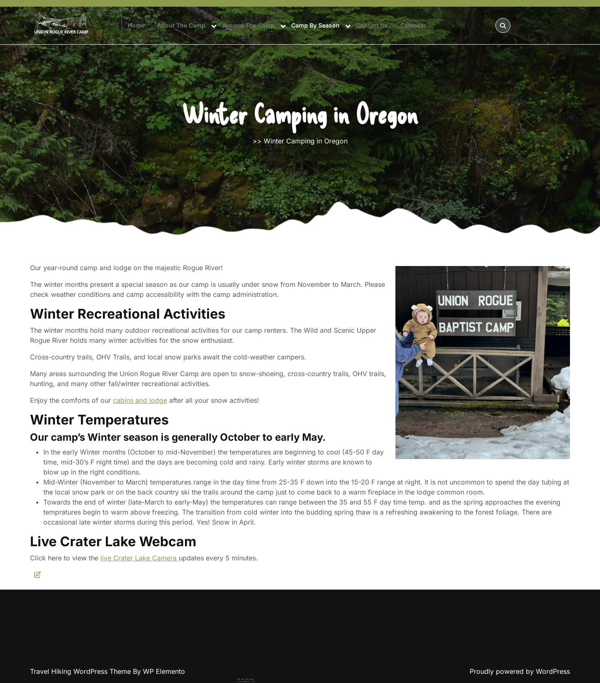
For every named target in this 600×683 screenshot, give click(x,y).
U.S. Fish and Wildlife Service (265, 681)
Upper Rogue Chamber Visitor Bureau (267, 679)
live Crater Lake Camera (139, 558)
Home (136, 25)
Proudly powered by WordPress (520, 671)
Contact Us (372, 25)
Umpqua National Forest (264, 676)
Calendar (413, 25)
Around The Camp (248, 25)
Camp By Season (315, 25)
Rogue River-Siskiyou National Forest (267, 678)
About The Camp (181, 25)
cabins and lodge (140, 400)
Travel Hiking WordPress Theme (81, 671)
